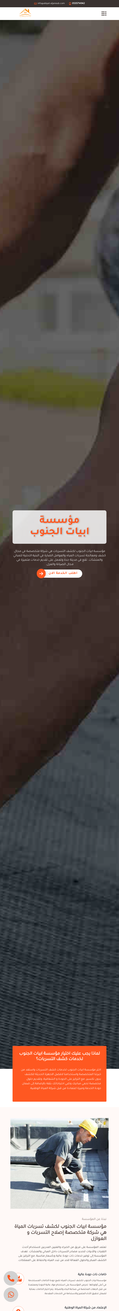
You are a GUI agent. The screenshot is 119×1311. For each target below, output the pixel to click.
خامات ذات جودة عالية (92, 1274)
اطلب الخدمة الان (63, 573)
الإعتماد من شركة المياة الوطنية (85, 1308)
